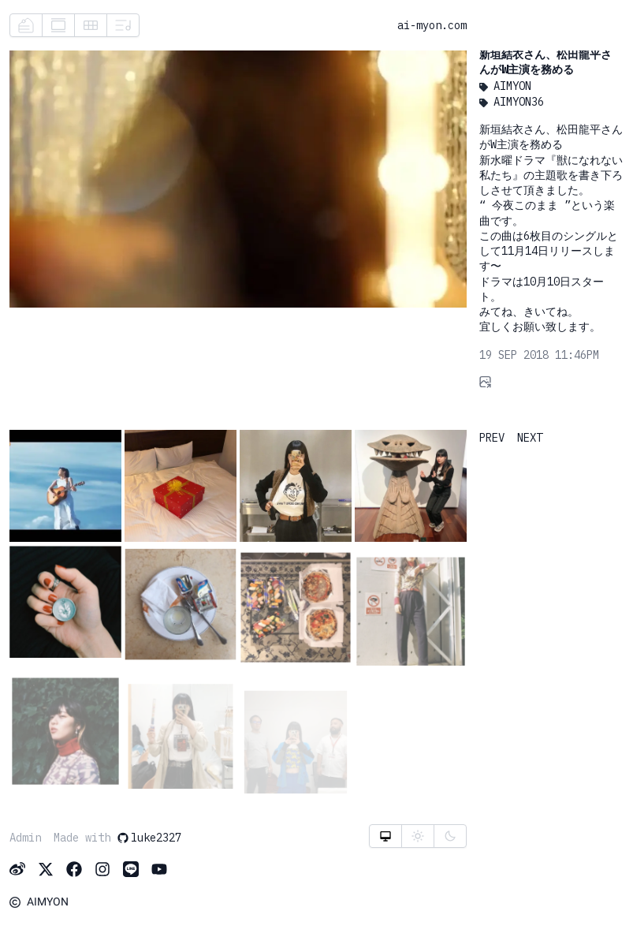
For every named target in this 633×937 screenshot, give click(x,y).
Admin (25, 838)
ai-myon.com (432, 25)
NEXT (529, 438)
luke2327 (149, 838)
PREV (492, 438)
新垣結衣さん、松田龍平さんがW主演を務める (545, 62)
